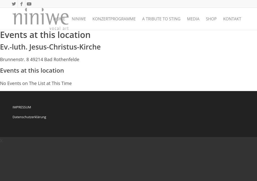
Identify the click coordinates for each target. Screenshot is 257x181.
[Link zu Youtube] (29, 4)
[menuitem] (59, 19)
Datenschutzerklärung (29, 117)
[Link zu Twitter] (14, 4)
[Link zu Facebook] (21, 4)
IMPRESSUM (22, 107)
